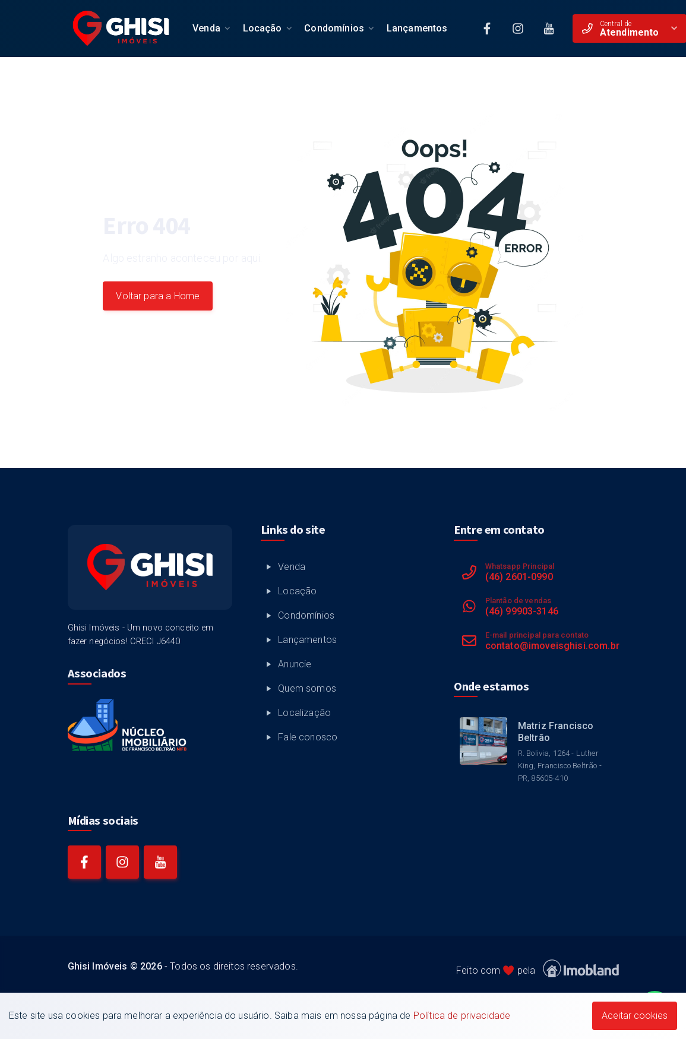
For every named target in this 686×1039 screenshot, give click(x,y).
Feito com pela (537, 968)
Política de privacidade (462, 1015)
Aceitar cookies (635, 1015)
